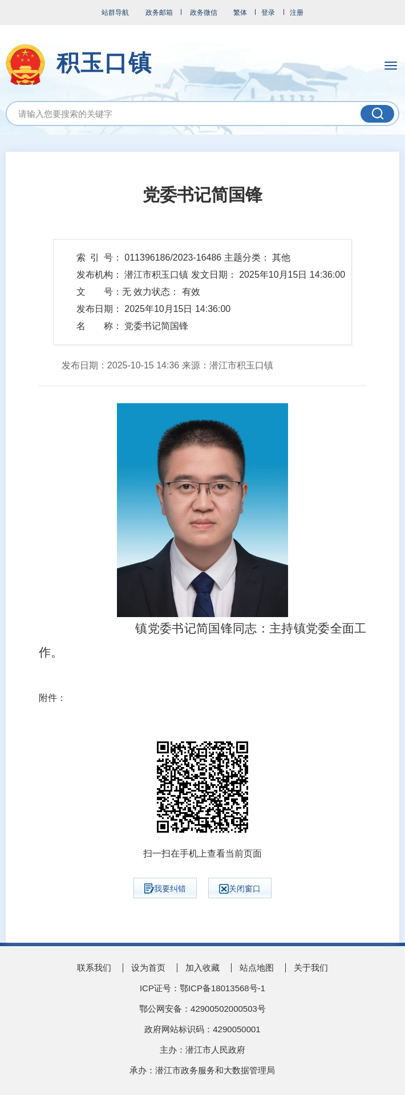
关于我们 (311, 967)
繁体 (240, 13)
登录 (268, 13)
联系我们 (94, 967)
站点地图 (257, 967)
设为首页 (148, 967)
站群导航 (115, 13)
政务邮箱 (159, 13)
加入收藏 (202, 967)
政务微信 (203, 13)
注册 (296, 13)
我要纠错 (165, 888)
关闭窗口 (240, 889)
